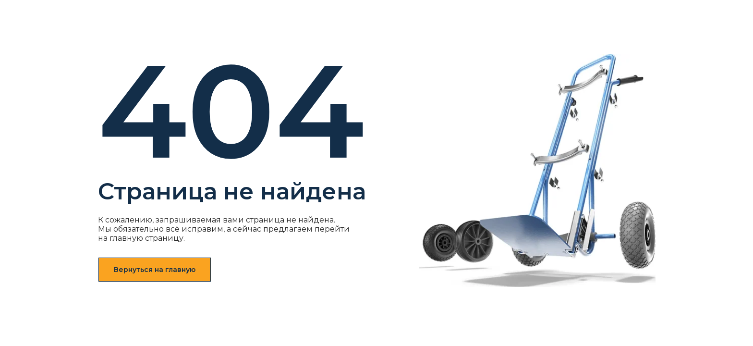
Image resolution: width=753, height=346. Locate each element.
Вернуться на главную (154, 269)
